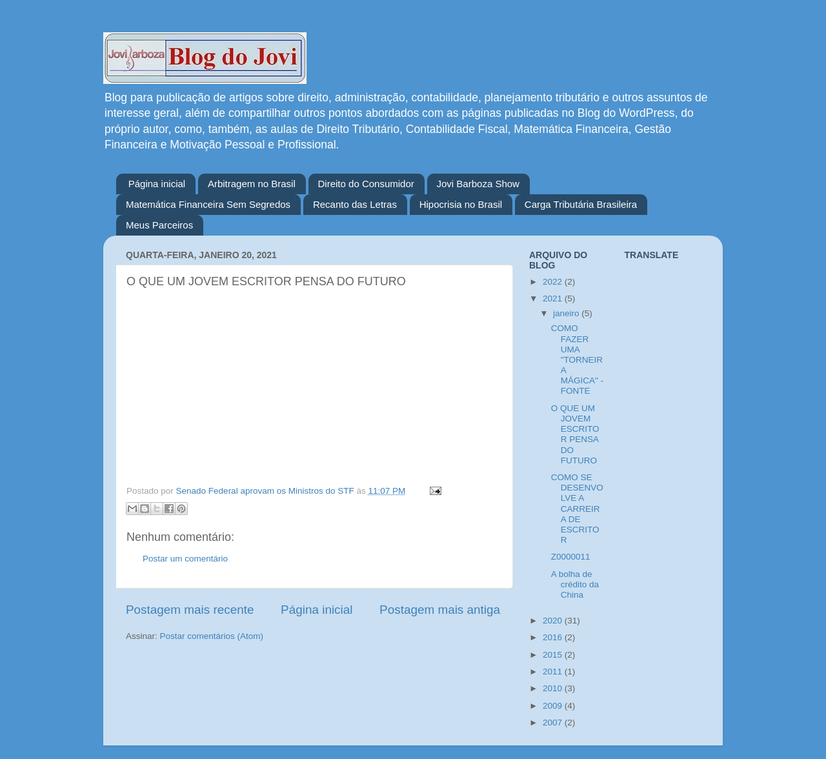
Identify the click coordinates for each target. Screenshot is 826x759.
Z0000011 (570, 557)
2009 (554, 706)
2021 (554, 298)
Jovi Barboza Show (478, 183)
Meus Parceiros (159, 224)
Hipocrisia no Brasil (460, 204)
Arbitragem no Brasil (252, 183)
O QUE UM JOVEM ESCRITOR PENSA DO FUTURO (575, 434)
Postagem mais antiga (439, 609)
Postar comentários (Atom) (212, 636)
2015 (554, 655)
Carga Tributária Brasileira (581, 204)
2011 (554, 671)
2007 (554, 722)
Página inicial (156, 183)
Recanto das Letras (355, 204)
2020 (554, 620)
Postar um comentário (185, 558)
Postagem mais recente (190, 609)
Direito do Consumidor (366, 183)
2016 (554, 637)
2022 (554, 282)
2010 (554, 688)
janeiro (567, 313)
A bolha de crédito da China (575, 584)
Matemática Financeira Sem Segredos (208, 204)
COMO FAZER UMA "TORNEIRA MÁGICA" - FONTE (577, 359)
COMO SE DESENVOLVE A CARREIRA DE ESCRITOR (577, 508)
